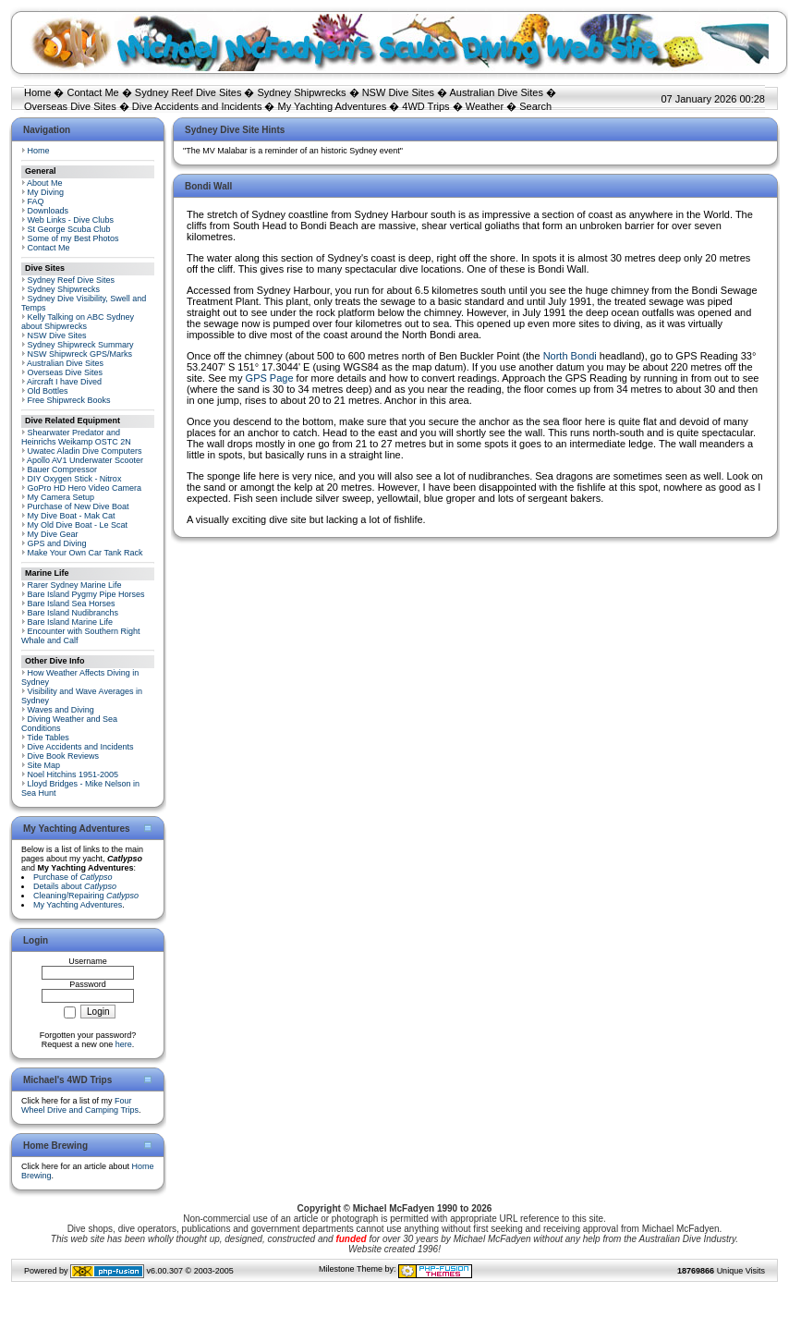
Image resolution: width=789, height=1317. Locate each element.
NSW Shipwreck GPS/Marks (80, 354)
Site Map (44, 765)
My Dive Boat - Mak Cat (71, 515)
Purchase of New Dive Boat (78, 506)
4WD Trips (425, 106)
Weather (485, 106)
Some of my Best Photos (73, 238)
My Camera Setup (61, 497)
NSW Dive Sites (398, 92)
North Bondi (570, 355)
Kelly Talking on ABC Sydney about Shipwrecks (77, 321)
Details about (74, 886)
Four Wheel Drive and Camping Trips (80, 1105)
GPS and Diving (57, 543)
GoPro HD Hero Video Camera (84, 488)
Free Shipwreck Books (69, 400)
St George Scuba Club (69, 229)
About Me (45, 183)
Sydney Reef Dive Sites (188, 92)
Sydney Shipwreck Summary (81, 344)
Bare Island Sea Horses (71, 603)
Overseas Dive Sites (70, 106)
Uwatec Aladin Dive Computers (85, 451)
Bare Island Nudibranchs (73, 612)
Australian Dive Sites (496, 92)
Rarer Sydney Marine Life (75, 585)
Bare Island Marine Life (71, 622)
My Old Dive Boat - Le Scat (78, 525)
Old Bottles (48, 391)
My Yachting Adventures (332, 106)
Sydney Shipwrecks (302, 92)
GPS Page (270, 378)
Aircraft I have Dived (64, 381)
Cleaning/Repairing (86, 895)
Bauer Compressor (63, 469)
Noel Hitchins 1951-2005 (73, 774)
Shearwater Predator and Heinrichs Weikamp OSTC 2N (76, 437)
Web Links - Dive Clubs (71, 220)
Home (37, 92)
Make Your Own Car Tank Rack (85, 552)
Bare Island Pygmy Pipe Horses (86, 594)
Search (535, 106)
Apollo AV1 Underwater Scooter (85, 460)
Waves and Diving (61, 709)
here (123, 1044)
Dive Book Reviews (64, 756)
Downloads (48, 210)
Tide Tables (48, 737)
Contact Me (92, 92)
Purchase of (73, 877)
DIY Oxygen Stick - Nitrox (75, 478)
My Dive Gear (53, 534)
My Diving (46, 192)
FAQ (36, 201)
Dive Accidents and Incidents (197, 106)
